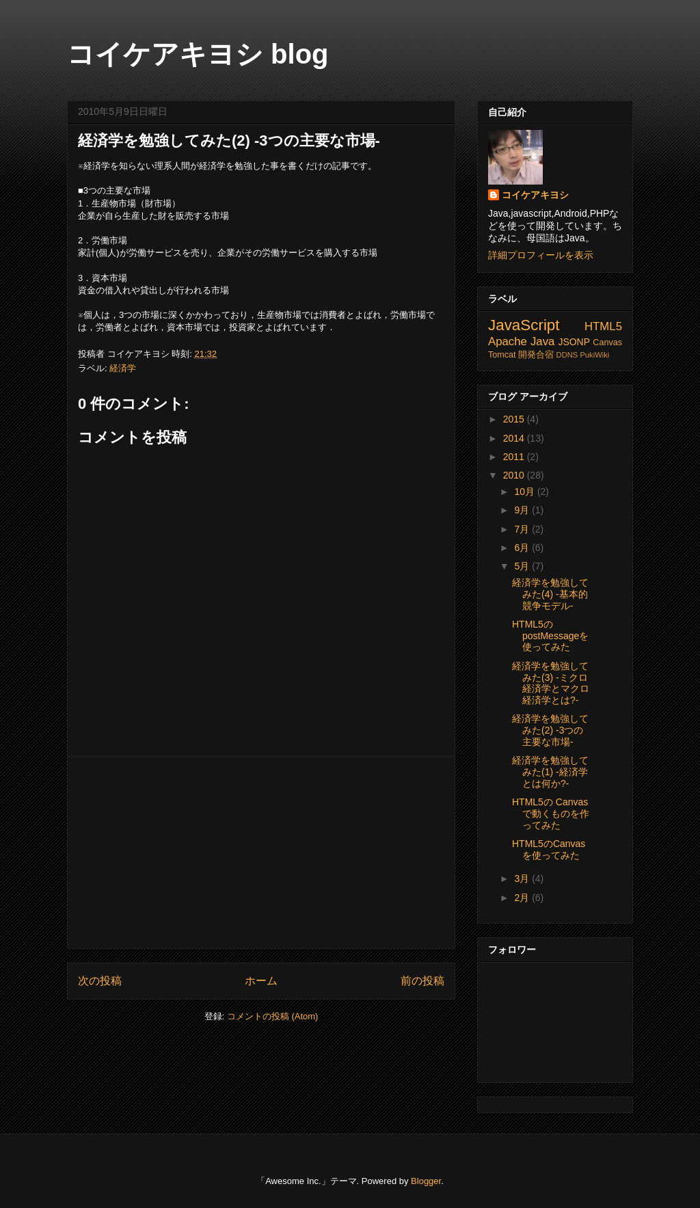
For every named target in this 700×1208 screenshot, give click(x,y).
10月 (525, 491)
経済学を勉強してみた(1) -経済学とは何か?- (550, 772)
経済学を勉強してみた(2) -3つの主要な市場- (229, 140)
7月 (523, 529)
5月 (523, 566)
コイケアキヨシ (535, 194)
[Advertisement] (261, 852)
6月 (523, 547)
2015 (515, 419)
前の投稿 (422, 980)
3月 (523, 878)
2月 (523, 897)
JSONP (574, 341)
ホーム (261, 980)
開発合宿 (536, 355)
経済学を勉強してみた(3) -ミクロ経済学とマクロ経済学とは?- (550, 683)
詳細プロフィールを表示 (540, 255)
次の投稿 (100, 980)
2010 (515, 475)
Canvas (607, 342)
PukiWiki (594, 355)
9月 (523, 510)
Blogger (426, 1181)
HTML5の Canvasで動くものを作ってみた (550, 813)
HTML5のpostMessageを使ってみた (550, 636)
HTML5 (603, 326)
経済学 (122, 368)
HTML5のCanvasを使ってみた (548, 849)
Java (542, 341)
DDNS (567, 355)
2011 (515, 456)
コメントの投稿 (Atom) (273, 1016)
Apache (507, 341)
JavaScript (524, 325)
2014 (515, 438)
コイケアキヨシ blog (198, 54)
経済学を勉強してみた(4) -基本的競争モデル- (550, 594)
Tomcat (502, 355)
